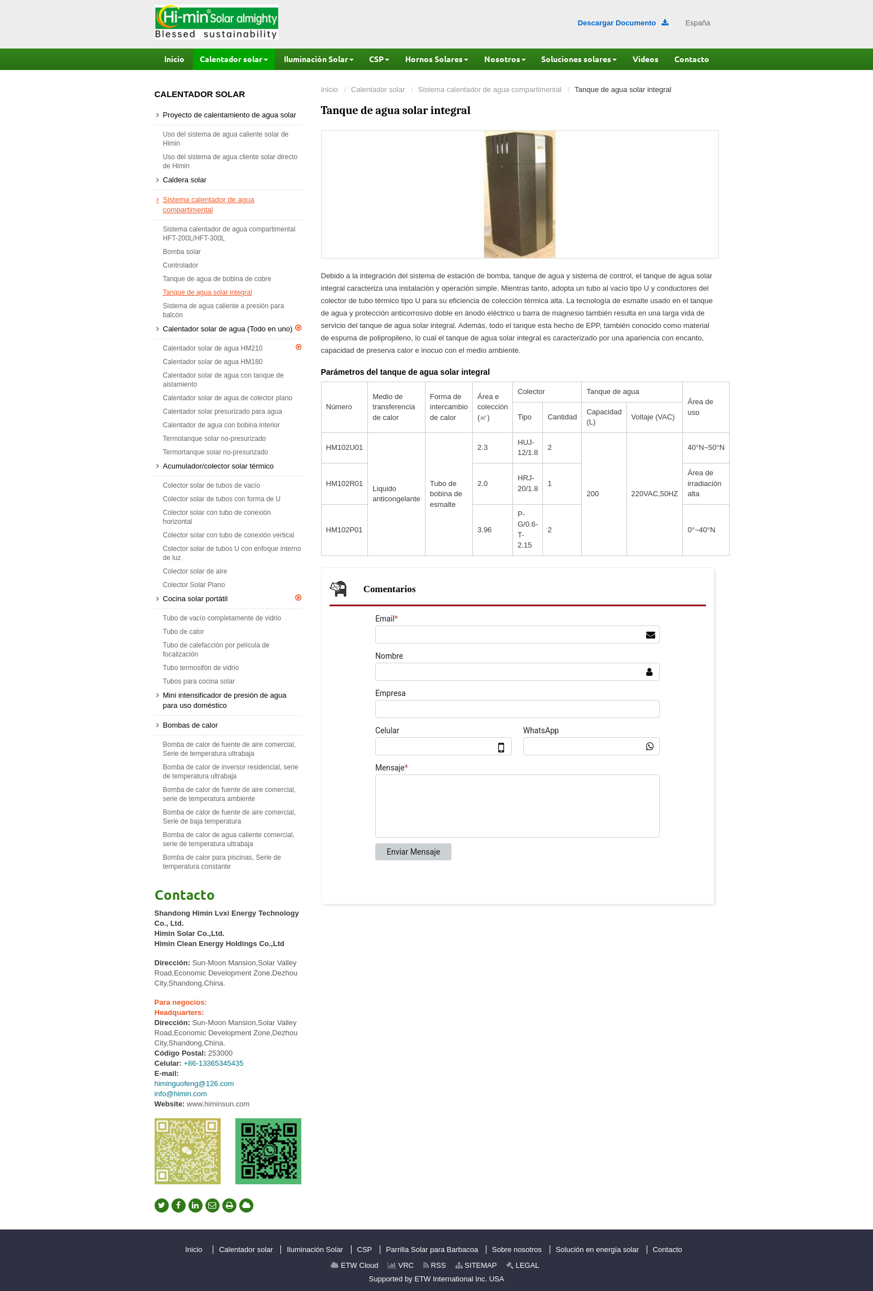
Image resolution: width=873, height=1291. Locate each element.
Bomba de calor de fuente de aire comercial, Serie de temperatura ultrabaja (229, 749)
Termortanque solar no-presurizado (216, 452)
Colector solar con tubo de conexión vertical (229, 535)
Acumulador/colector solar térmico (218, 466)
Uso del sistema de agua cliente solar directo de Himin (230, 161)
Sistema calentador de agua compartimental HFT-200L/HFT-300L (229, 233)
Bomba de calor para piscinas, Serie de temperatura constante (222, 862)
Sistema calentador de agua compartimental (489, 89)
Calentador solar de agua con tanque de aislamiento (223, 379)
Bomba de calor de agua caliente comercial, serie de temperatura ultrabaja (229, 839)
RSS (434, 1265)
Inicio (329, 89)
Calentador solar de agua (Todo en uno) (232, 328)
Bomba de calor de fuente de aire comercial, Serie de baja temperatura (229, 816)
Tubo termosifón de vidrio (201, 668)
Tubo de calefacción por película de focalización (216, 649)
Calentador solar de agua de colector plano (228, 398)
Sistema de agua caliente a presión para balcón (223, 310)
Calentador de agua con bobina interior (221, 425)
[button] (234, 59)
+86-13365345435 (214, 1063)
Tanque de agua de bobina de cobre (217, 279)
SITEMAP (476, 1265)
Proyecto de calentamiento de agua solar (229, 115)
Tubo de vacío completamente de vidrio (222, 618)
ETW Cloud (354, 1265)
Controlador (181, 265)
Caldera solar (185, 180)
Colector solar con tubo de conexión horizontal (217, 517)
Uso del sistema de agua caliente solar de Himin (226, 138)
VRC (401, 1265)
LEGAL (522, 1265)
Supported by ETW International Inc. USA (437, 1279)
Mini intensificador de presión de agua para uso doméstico (225, 700)
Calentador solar (378, 89)
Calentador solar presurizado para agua (222, 411)
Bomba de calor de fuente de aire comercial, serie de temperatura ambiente (229, 794)
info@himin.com (181, 1093)
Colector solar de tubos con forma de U (222, 499)
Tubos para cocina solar (199, 681)
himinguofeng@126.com (194, 1083)
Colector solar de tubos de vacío (211, 485)
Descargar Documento (623, 23)
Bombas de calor (190, 725)
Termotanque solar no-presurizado (214, 439)
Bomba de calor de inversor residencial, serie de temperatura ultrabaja (231, 771)
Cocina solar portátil (232, 598)
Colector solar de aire (195, 571)
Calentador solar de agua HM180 (213, 362)
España (697, 23)
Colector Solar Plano (194, 585)
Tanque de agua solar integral (207, 292)
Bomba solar (182, 252)
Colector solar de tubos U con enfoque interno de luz (232, 553)
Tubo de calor (183, 632)
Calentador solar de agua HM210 (232, 348)
